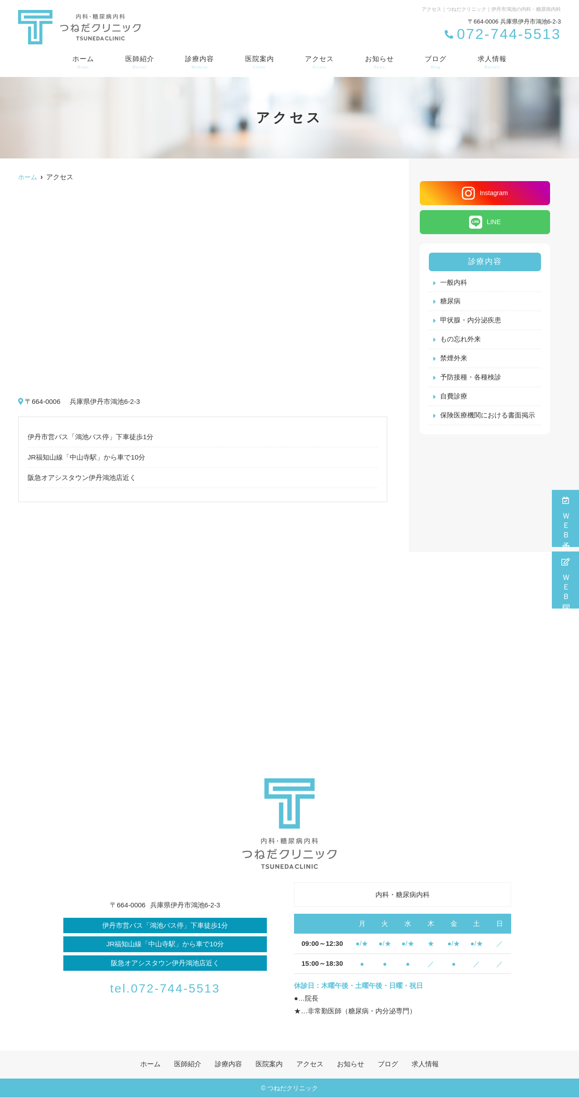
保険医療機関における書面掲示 (487, 416)
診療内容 (199, 62)
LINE (485, 222)
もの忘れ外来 (460, 340)
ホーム (83, 62)
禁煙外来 (453, 359)
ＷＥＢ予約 (565, 518)
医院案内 (259, 62)
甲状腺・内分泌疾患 (470, 321)
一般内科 (453, 283)
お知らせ (379, 62)
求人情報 (492, 62)
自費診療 (453, 397)
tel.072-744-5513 (165, 987)
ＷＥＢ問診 (565, 580)
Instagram (485, 193)
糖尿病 (450, 302)
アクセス (319, 62)
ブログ (435, 62)
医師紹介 (139, 62)
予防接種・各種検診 (470, 378)
